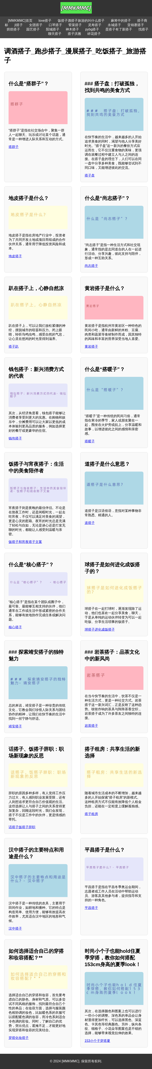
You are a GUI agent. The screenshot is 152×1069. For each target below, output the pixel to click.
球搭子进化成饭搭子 (100, 629)
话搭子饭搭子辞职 (22, 827)
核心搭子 (15, 627)
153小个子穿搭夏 (97, 1040)
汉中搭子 (15, 928)
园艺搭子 (33, 29)
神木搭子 (72, 29)
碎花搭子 (94, 33)
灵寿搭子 (94, 25)
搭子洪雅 (74, 33)
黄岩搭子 (91, 346)
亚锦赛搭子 (135, 25)
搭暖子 (90, 441)
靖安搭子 (15, 726)
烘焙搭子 (13, 29)
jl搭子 (18, 25)
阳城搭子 (52, 29)
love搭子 (45, 20)
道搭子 (90, 523)
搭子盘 (90, 175)
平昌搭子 (91, 908)
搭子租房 (91, 814)
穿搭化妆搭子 (19, 1038)
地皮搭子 (15, 256)
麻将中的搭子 (121, 20)
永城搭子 (114, 25)
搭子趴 (14, 346)
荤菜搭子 (75, 25)
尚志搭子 (91, 266)
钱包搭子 (15, 438)
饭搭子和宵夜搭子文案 (25, 542)
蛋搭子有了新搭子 (118, 29)
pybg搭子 (92, 29)
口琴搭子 (55, 25)
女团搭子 (35, 25)
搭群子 (14, 147)
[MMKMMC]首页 (20, 20)
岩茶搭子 (91, 725)
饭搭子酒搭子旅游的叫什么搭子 (81, 20)
